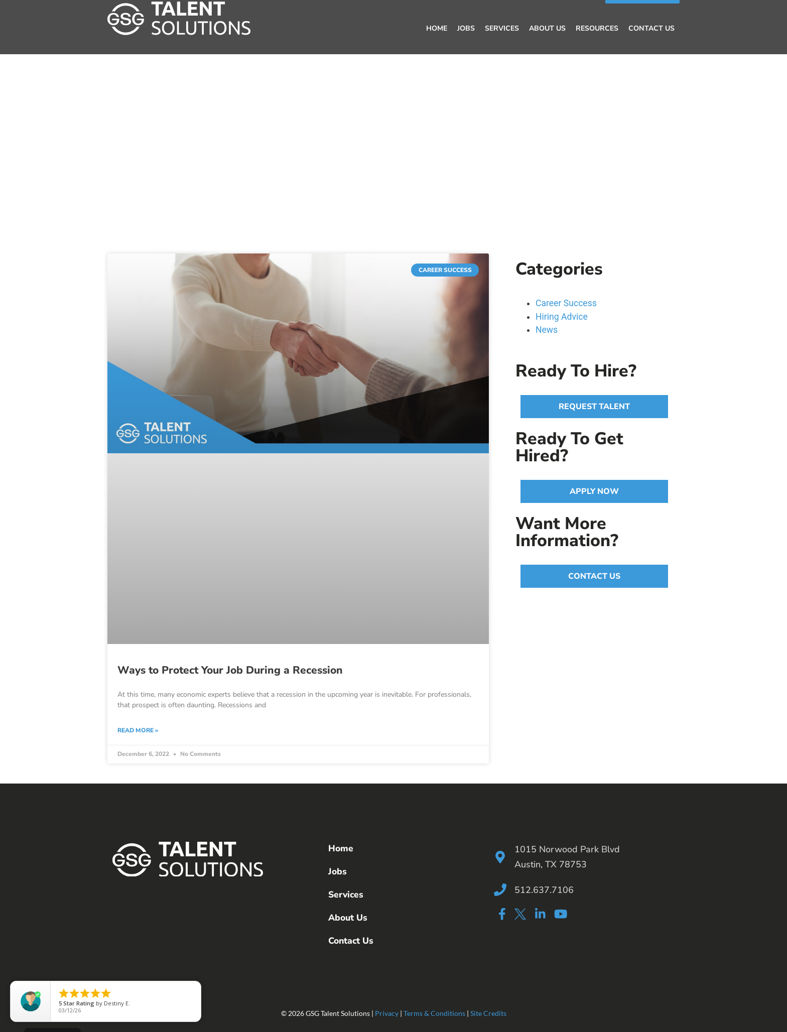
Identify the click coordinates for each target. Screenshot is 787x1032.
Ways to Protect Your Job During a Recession (230, 670)
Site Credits (488, 1013)
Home (436, 28)
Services (502, 28)
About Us (547, 28)
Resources (597, 28)
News (547, 330)
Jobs (466, 28)
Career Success (566, 303)
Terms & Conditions (434, 1013)
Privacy (387, 1013)
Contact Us (651, 28)
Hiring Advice (562, 316)
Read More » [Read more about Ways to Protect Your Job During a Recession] (137, 730)
